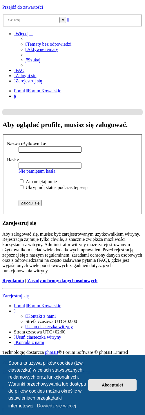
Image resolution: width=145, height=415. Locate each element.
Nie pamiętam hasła (37, 171)
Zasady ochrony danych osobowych (62, 280)
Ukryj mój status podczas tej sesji (54, 187)
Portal (19, 90)
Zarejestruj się (15, 295)
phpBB (51, 352)
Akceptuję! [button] (112, 385)
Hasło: (13, 159)
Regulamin (13, 280)
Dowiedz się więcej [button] (56, 405)
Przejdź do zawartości (22, 7)
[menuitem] (48, 44)
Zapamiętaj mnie (38, 181)
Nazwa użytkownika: (26, 143)
